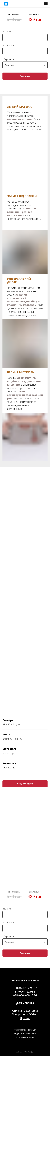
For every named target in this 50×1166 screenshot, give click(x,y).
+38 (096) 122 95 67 (25, 991)
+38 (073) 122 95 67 (25, 988)
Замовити (25, 76)
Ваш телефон (8, 45)
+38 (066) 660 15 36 (25, 995)
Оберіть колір (8, 59)
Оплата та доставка (25, 1010)
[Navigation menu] (46, 3)
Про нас (25, 1018)
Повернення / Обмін (25, 1014)
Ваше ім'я (6, 31)
